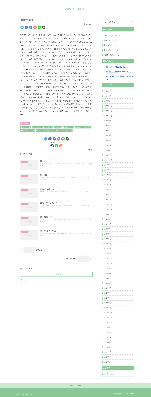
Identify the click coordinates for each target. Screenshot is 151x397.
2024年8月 (107, 170)
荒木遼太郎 (58, 127)
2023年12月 (108, 204)
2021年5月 (107, 347)
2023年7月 (107, 229)
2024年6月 (107, 180)
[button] (132, 22)
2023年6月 (107, 234)
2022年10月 (108, 263)
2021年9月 (107, 327)
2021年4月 (107, 352)
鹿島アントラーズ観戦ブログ (64, 130)
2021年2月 (107, 362)
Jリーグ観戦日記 (48, 127)
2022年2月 (107, 303)
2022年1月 (107, 308)
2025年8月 (107, 125)
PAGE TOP (75, 386)
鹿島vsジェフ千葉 (110, 40)
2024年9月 (107, 165)
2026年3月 (107, 96)
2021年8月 (107, 332)
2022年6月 (107, 283)
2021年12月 (108, 313)
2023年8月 (107, 224)
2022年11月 (108, 258)
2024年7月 (107, 175)
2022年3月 (107, 298)
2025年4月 (107, 145)
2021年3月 (107, 357)
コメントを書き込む (56, 275)
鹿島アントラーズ (68, 127)
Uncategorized (25, 123)
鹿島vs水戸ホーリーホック (113, 35)
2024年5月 (107, 185)
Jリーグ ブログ (26, 127)
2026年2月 (107, 101)
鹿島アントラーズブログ (28, 130)
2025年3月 (107, 150)
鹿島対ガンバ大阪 (112, 67)
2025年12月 (108, 106)
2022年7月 (107, 278)
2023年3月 (107, 249)
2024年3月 (107, 194)
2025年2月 (107, 155)
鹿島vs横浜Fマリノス (111, 50)
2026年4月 (107, 91)
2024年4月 (107, 189)
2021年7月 (107, 337)
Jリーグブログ (36, 127)
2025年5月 (107, 140)
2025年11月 (108, 111)
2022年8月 (107, 273)
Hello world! (110, 76)
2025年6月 (107, 135)
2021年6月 (107, 342)
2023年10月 (108, 214)
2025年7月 (107, 130)
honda (122, 67)
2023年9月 (107, 219)
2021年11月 (108, 317)
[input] (118, 22)
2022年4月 (107, 293)
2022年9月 (107, 268)
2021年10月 (108, 322)
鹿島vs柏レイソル (110, 45)
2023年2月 (107, 253)
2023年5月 (107, 239)
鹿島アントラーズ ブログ (83, 127)
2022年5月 (107, 288)
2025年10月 (108, 116)
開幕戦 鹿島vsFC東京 (112, 55)
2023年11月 (108, 209)
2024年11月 (108, 160)
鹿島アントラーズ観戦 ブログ (45, 130)
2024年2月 (107, 199)
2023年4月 (107, 244)
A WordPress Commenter (125, 76)
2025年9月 (107, 121)
